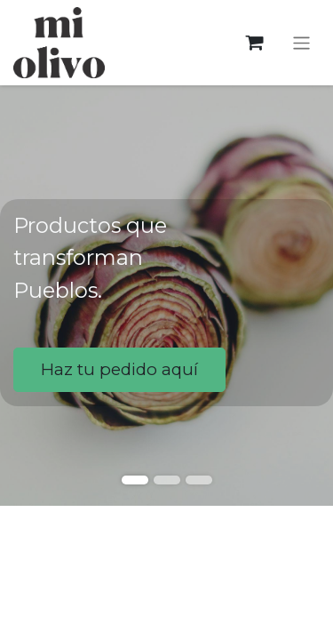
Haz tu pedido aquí (119, 369)
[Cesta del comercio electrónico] (254, 43)
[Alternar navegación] (301, 42)
